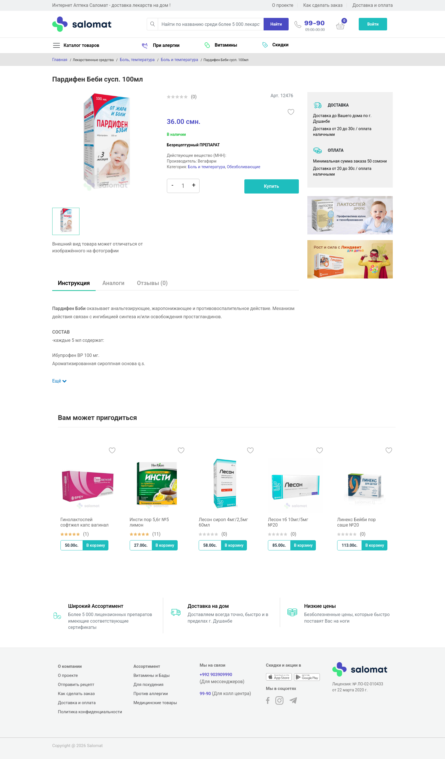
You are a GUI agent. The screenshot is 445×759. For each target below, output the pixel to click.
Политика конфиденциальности (90, 711)
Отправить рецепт (76, 684)
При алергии (160, 45)
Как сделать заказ (323, 5)
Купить (271, 186)
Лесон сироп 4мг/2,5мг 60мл (226, 522)
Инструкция (74, 283)
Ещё (59, 381)
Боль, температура (137, 59)
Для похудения (148, 684)
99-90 (205, 693)
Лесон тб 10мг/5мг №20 (291, 522)
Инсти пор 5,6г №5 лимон (152, 522)
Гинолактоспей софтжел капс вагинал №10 (88, 522)
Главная (59, 59)
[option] (105, 146)
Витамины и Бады (151, 675)
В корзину (98, 545)
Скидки (275, 45)
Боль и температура (179, 59)
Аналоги (113, 283)
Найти (276, 24)
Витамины (220, 45)
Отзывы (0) (152, 283)
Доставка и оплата (372, 5)
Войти (373, 24)
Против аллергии (150, 693)
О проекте (282, 5)
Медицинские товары (155, 702)
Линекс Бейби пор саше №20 (359, 522)
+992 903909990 (216, 674)
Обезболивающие (243, 167)
